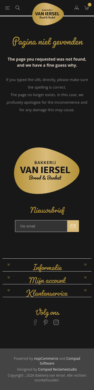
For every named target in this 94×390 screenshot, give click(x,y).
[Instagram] (56, 320)
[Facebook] (35, 320)
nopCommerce (46, 358)
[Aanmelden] (41, 226)
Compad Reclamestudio (57, 369)
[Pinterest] (46, 320)
